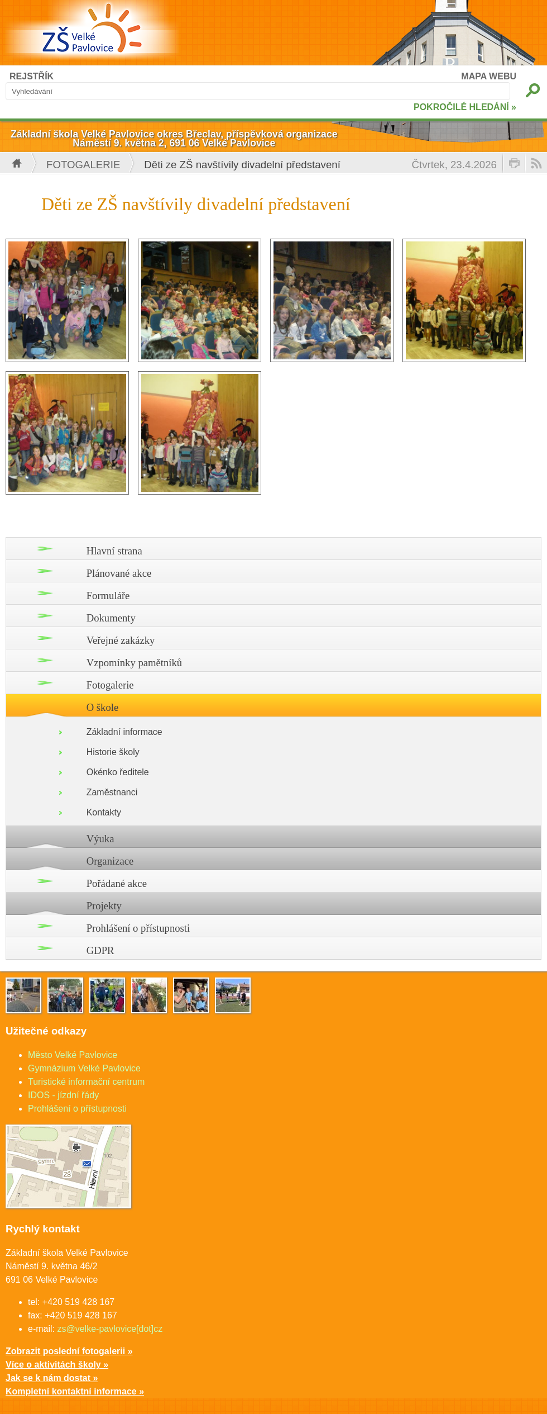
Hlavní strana (114, 551)
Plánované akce (119, 573)
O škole (103, 707)
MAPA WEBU (488, 76)
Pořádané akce (117, 883)
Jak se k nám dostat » (52, 1378)
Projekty (104, 906)
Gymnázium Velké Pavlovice (84, 1068)
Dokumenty (111, 618)
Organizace (110, 861)
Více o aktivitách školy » (57, 1364)
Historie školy (113, 752)
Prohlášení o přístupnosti (138, 928)
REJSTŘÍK (31, 76)
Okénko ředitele (118, 772)
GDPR (100, 950)
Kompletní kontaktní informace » (75, 1391)
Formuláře (108, 595)
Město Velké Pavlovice (72, 1055)
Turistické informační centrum (86, 1081)
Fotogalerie (83, 164)
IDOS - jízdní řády (63, 1095)
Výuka (100, 838)
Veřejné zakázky (121, 640)
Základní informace (124, 732)
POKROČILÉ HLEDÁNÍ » (465, 107)
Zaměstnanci (112, 792)
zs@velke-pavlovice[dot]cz (109, 1329)
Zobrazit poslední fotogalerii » (69, 1351)
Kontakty (104, 812)
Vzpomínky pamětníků (135, 662)
